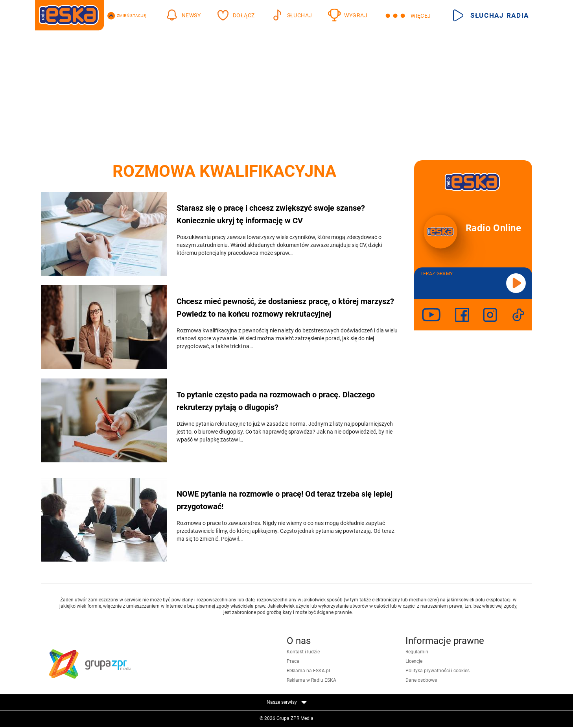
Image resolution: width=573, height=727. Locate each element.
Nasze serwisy (287, 702)
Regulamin (416, 652)
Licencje (413, 661)
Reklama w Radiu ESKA (311, 680)
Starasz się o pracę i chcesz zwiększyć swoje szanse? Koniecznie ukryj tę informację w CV (271, 214)
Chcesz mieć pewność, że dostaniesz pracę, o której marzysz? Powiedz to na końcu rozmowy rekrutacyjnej (285, 308)
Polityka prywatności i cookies (437, 670)
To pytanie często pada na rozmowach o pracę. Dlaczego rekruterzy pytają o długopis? (276, 401)
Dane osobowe (421, 680)
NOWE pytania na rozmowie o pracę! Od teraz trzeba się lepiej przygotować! (284, 500)
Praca (293, 661)
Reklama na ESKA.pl (308, 670)
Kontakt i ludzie (303, 652)
